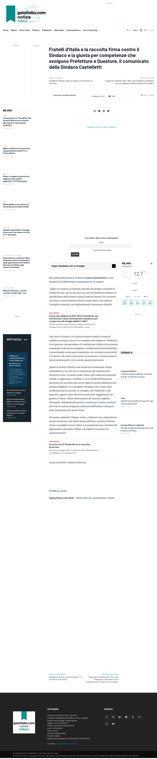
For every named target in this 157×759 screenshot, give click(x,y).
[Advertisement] (109, 9)
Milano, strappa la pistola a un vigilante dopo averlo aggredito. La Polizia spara (16, 178)
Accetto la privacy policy (101, 250)
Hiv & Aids (6, 227)
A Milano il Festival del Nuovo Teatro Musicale (17, 357)
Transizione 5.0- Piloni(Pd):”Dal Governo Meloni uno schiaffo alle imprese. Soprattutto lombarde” (17, 121)
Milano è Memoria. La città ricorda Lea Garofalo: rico (14, 291)
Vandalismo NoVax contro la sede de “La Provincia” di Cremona (65, 678)
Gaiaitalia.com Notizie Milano (15, 364)
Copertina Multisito (129, 371)
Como (123, 398)
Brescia (57, 45)
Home (51, 45)
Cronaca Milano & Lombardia (132, 425)
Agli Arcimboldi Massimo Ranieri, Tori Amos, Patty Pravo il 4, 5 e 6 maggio (16, 401)
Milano (5, 115)
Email (101, 242)
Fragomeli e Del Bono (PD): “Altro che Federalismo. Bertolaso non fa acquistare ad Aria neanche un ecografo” (102, 679)
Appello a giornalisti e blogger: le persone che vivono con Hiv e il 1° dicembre (17, 232)
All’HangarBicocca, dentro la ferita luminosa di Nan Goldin (16, 205)
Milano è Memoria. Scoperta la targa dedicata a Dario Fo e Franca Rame (16, 150)
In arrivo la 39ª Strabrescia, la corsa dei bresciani (69, 445)
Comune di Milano (9, 288)
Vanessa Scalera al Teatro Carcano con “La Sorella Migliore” (17, 413)
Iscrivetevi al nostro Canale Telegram (101, 127)
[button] (141, 30)
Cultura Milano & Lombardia (12, 255)
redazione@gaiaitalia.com (66, 743)
